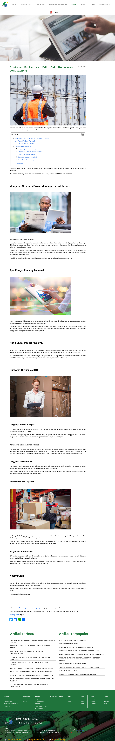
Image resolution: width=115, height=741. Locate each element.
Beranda (6, 696)
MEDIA (83, 5)
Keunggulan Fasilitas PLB (11, 703)
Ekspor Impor (38, 699)
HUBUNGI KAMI (104, 5)
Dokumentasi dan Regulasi (27, 157)
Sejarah (25, 699)
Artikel (69, 701)
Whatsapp (106, 701)
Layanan (37, 696)
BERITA (74, 5)
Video (82, 701)
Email (105, 703)
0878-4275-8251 (80, 731)
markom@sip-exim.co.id (82, 733)
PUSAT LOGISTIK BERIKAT (58, 5)
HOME (14, 5)
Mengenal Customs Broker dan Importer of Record (32, 138)
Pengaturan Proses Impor (27, 160)
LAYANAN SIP (40, 5)
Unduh (82, 703)
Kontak (106, 696)
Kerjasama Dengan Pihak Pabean (29, 151)
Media (82, 696)
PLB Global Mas (54, 699)
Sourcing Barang (39, 701)
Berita (69, 696)
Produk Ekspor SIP (40, 708)
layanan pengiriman (37, 608)
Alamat (105, 699)
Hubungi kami (14, 615)
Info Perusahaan (72, 699)
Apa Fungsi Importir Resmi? (24, 144)
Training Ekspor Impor (41, 706)
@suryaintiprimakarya (35, 740)
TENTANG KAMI (26, 5)
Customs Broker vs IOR (23, 146)
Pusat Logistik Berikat (56, 696)
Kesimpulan (19, 164)
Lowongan (93, 699)
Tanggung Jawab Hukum (26, 154)
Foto (82, 699)
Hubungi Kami (7, 706)
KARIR (92, 5)
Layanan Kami (8, 701)
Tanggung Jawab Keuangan (27, 149)
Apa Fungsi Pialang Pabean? (25, 141)
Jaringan (25, 701)
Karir (92, 696)
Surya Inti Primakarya (20, 608)
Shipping (37, 703)
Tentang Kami (7, 699)
